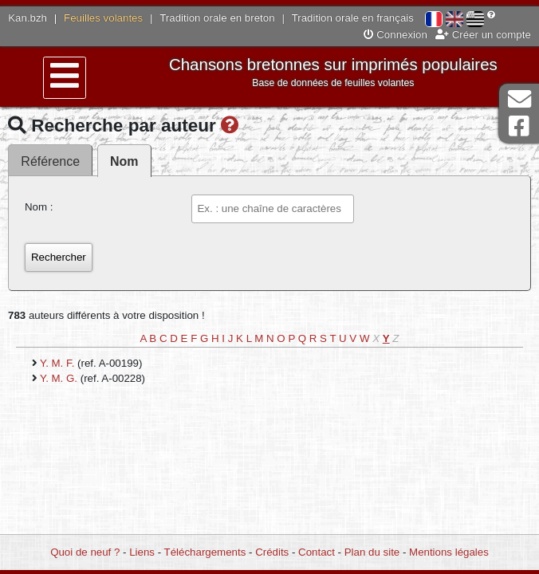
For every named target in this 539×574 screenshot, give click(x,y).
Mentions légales (449, 552)
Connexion (395, 35)
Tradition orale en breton (216, 18)
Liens (142, 552)
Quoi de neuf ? (85, 552)
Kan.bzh (27, 18)
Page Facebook (519, 126)
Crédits (272, 552)
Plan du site (371, 552)
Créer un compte (483, 35)
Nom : (39, 207)
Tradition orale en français (353, 18)
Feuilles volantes (103, 18)
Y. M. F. (58, 363)
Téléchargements (205, 552)
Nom (124, 161)
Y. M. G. (60, 378)
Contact (316, 552)
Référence (50, 161)
